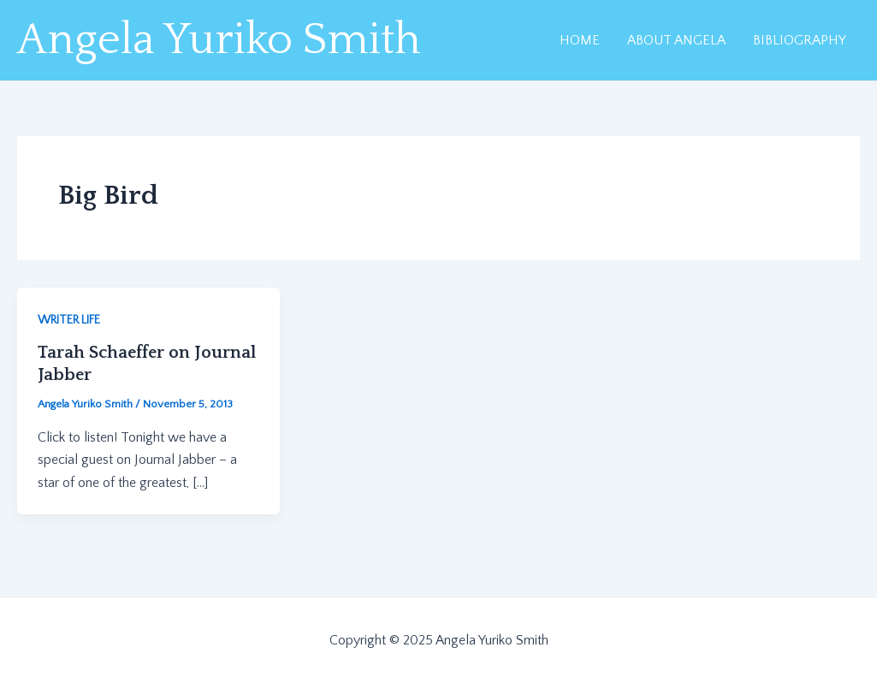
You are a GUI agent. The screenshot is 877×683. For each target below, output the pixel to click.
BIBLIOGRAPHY (799, 40)
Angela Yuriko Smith (219, 40)
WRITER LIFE (69, 320)
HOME (580, 40)
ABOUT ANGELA (676, 40)
